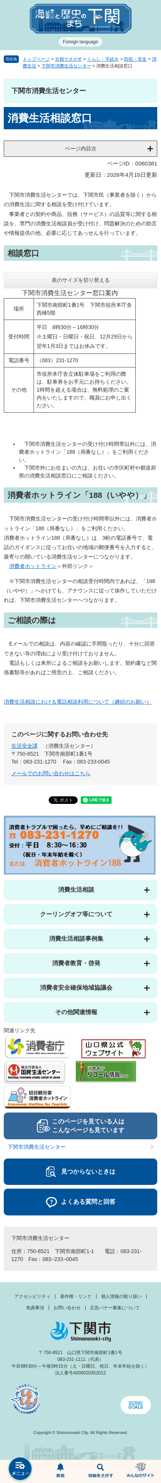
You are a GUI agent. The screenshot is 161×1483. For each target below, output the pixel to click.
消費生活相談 (76, 889)
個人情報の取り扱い (121, 1296)
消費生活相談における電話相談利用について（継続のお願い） (78, 702)
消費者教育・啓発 (76, 963)
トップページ (36, 59)
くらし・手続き (103, 59)
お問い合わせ (67, 1307)
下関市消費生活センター (66, 66)
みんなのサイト (141, 1471)
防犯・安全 (135, 59)
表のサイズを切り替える (81, 280)
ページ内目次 (81, 148)
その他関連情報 (76, 1012)
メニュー (20, 1469)
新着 (60, 1471)
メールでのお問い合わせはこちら (50, 773)
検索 (101, 1471)
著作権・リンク (76, 1296)
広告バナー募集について (115, 1307)
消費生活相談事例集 (76, 938)
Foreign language (80, 41)
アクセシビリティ (32, 1296)
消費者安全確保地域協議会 (76, 987)
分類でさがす (68, 59)
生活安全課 (24, 746)
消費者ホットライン (33, 566)
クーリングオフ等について (76, 914)
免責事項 (35, 1307)
